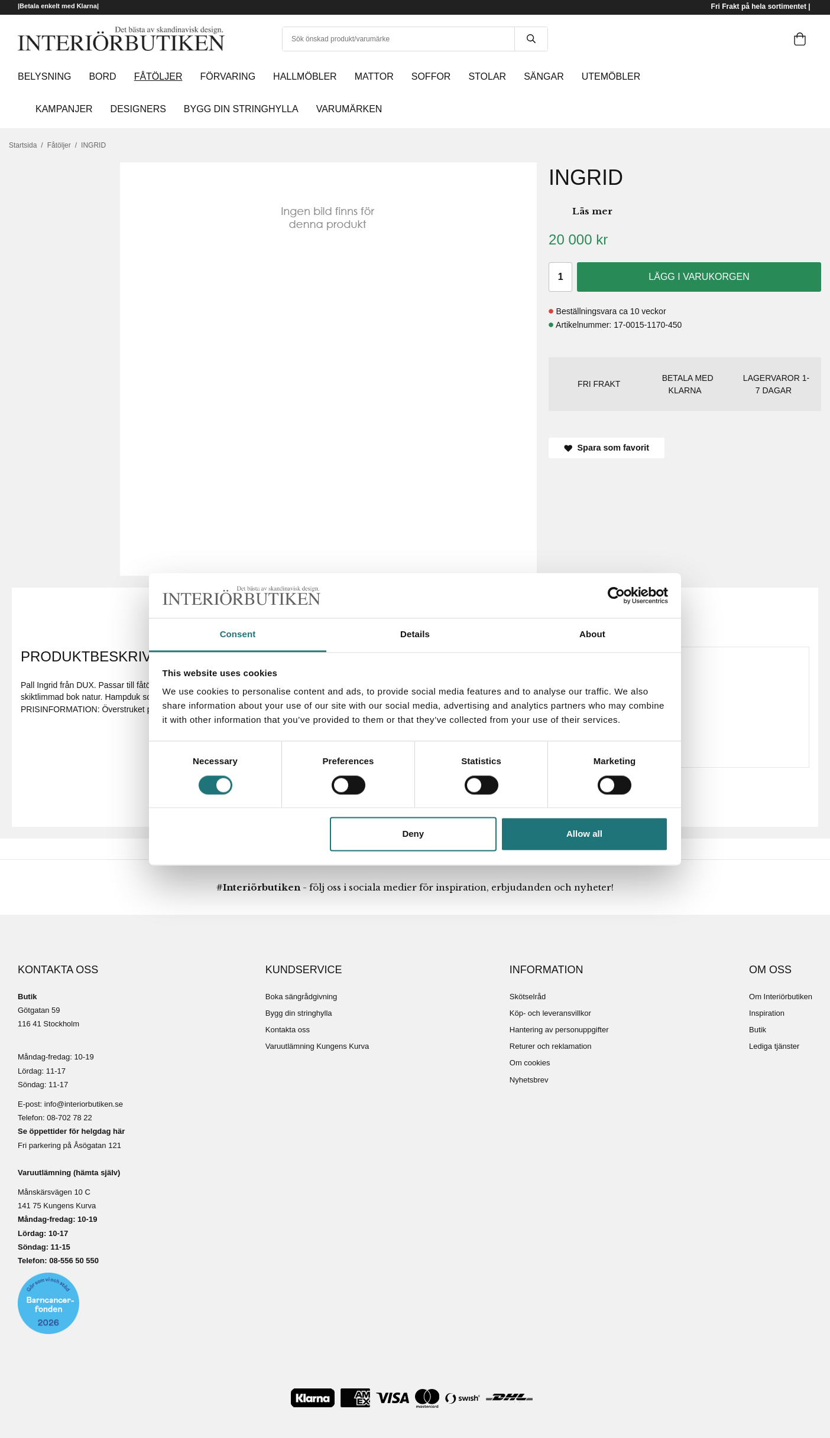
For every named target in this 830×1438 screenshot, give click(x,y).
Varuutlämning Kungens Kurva (317, 1046)
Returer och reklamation (551, 1046)
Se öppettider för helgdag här (71, 1131)
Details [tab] (415, 635)
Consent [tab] (238, 635)
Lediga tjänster (774, 1046)
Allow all (584, 834)
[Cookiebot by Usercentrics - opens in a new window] (616, 595)
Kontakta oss (287, 1029)
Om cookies (530, 1062)
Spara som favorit (606, 447)
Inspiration (766, 1013)
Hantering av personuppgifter (559, 1029)
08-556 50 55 (72, 1260)
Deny (413, 834)
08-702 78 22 (69, 1117)
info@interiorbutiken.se (83, 1104)
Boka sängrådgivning (301, 996)
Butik (757, 1029)
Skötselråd (528, 996)
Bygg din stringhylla (298, 1013)
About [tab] (592, 635)
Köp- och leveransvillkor (550, 1013)
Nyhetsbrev (529, 1079)
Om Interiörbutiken (780, 996)
